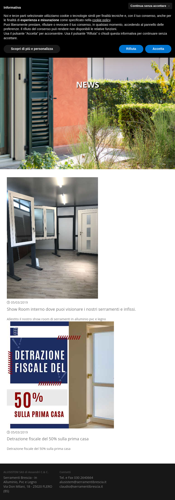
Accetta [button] (158, 49)
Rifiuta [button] (131, 49)
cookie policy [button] (101, 20)
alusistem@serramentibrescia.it (82, 482)
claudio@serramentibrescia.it (81, 486)
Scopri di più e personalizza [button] (32, 49)
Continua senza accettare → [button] (150, 6)
